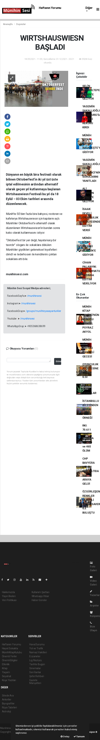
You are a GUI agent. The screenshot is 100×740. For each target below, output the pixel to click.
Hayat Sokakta (10, 648)
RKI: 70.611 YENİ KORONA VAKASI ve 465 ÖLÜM (88, 438)
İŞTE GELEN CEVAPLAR (89, 389)
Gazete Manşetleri (35, 682)
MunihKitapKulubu (12, 652)
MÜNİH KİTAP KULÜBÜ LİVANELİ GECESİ (88, 348)
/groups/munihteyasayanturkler (43, 311)
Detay (65, 736)
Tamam (79, 736)
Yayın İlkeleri (9, 596)
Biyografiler (8, 703)
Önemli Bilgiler (10, 660)
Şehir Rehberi (36, 676)
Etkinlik (6, 664)
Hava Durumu (36, 644)
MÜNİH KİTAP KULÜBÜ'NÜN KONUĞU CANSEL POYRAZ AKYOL (90, 319)
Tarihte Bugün (37, 664)
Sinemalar (35, 668)
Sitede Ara (8, 695)
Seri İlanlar (35, 672)
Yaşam (6, 672)
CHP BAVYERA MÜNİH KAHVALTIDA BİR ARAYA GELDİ (90, 471)
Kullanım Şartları (40, 592)
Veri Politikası (9, 600)
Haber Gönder (39, 600)
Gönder (58, 361)
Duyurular (21, 24)
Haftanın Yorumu (50, 8)
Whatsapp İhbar (40, 596)
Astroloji (6, 711)
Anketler (6, 699)
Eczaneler (34, 656)
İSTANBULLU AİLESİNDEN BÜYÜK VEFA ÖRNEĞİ (90, 409)
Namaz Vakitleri (38, 652)
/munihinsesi (34, 295)
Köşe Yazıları (9, 680)
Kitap (5, 668)
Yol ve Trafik (36, 648)
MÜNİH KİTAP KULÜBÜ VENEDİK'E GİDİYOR (89, 246)
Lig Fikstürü (35, 660)
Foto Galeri (93, 566)
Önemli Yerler (9, 656)
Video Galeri (93, 581)
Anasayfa (8, 24)
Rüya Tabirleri (9, 707)
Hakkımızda (8, 592)
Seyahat (6, 676)
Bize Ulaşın (93, 626)
